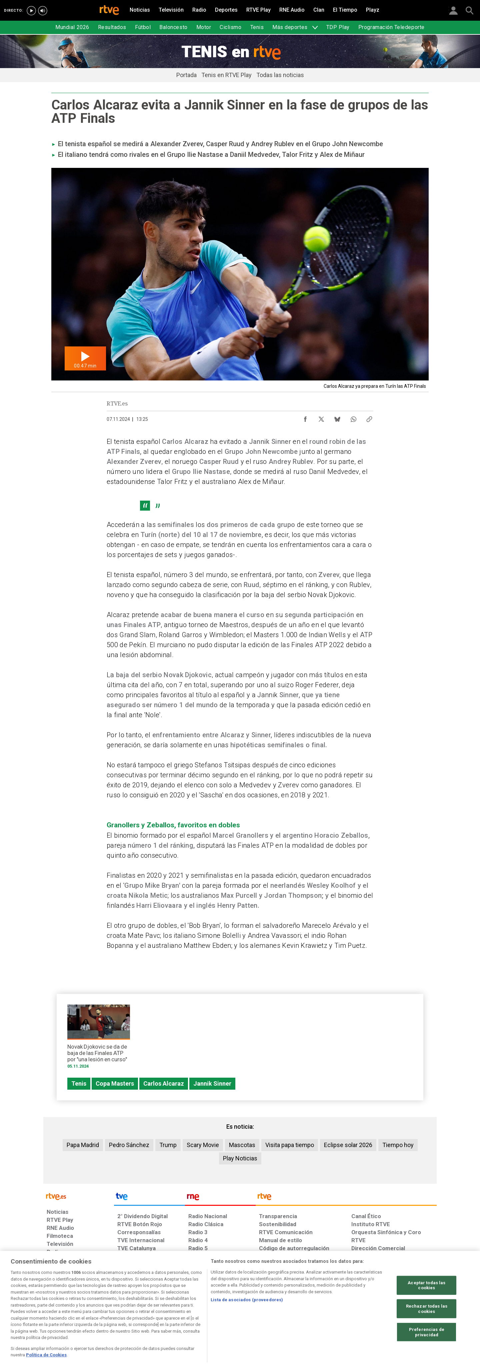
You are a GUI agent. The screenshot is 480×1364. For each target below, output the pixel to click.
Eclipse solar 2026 (348, 1144)
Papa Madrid (83, 1144)
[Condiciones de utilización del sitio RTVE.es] (57, 1312)
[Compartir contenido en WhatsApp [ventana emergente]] (353, 417)
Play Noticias (240, 1158)
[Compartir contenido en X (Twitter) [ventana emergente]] (321, 417)
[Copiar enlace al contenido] (369, 417)
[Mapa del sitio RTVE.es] (320, 1312)
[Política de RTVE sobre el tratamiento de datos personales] (107, 1312)
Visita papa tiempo (289, 1144)
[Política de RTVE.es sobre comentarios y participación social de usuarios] (407, 1312)
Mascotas (242, 1144)
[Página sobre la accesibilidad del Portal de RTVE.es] (279, 1312)
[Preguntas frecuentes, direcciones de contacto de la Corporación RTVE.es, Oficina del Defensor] (355, 1312)
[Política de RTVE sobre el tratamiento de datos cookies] (167, 1312)
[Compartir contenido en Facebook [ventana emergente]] (305, 417)
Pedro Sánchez (129, 1144)
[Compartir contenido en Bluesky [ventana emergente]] (337, 417)
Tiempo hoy (398, 1144)
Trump (168, 1144)
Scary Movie (203, 1144)
